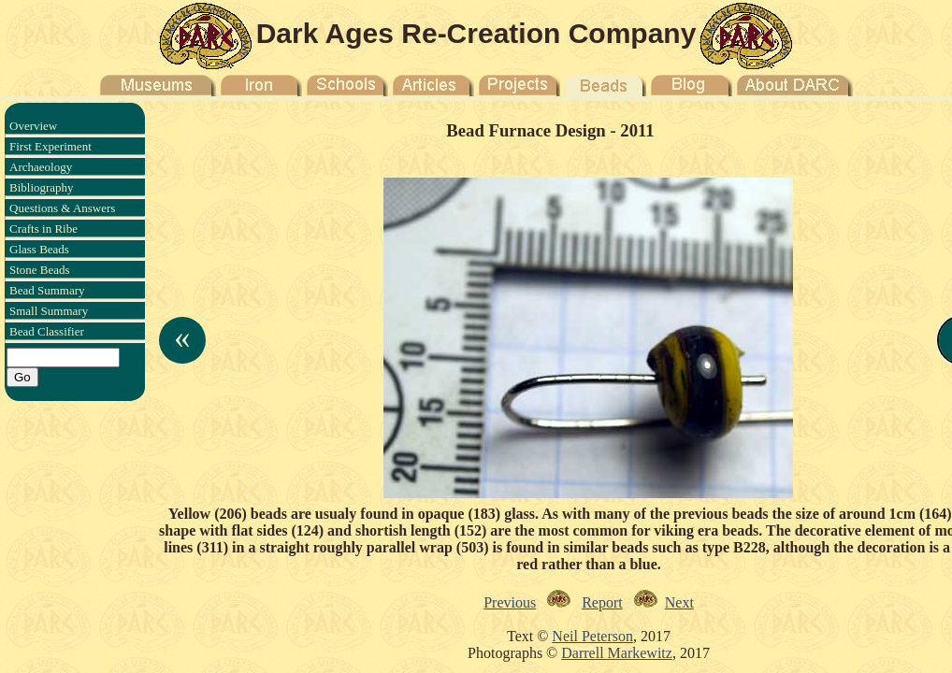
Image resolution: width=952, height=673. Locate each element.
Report (602, 602)
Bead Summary (47, 290)
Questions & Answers (62, 208)
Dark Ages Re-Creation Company (476, 33)
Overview (33, 126)
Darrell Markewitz (616, 653)
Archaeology (40, 167)
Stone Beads (39, 270)
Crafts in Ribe (43, 229)
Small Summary (48, 311)
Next (679, 602)
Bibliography (41, 187)
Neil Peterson (592, 636)
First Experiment (50, 146)
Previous (509, 602)
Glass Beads (39, 249)
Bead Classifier (46, 331)
